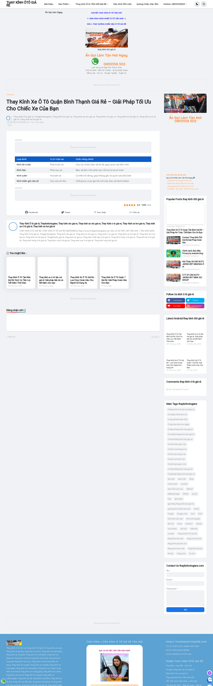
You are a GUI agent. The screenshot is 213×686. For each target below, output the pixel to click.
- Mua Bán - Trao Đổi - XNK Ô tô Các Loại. (182, 189)
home (196, 509)
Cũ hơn (155, 337)
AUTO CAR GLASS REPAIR (177, 650)
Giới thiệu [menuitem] (48, 4)
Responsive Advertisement (106, 84)
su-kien (171, 533)
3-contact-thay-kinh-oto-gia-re (181, 434)
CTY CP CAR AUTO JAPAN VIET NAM (182, 646)
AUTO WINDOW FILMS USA (178, 654)
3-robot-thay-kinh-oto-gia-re (180, 469)
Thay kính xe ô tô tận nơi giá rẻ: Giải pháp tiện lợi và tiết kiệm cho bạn (51, 280)
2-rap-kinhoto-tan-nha (177, 419)
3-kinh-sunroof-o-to (176, 459)
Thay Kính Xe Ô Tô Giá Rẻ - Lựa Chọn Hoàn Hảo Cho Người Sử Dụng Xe (82, 280)
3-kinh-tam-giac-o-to (177, 464)
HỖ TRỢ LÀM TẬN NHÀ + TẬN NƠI (181, 681)
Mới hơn (11, 337)
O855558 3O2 (114, 64)
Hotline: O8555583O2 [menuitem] (174, 4)
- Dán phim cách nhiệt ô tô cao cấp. (180, 183)
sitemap (193, 528)
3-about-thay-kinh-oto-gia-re (180, 429)
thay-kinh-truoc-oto (176, 548)
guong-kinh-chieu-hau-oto (179, 509)
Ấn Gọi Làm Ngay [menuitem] (53, 12)
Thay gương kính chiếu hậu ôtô (180, 677)
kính (200, 514)
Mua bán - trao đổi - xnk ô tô (179, 665)
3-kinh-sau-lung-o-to (177, 454)
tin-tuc (170, 553)
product (189, 523)
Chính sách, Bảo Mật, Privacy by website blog (192, 252)
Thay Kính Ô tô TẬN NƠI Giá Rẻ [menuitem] (91, 4)
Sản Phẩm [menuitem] (63, 4)
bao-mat (182, 479)
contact (184, 484)
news (179, 523)
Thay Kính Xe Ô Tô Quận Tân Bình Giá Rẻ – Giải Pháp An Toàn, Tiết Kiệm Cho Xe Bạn (185, 231)
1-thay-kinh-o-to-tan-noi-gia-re (181, 409)
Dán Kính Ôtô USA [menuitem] (122, 4)
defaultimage (173, 494)
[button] (197, 4)
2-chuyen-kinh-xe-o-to (177, 414)
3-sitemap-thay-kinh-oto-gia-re (181, 474)
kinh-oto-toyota (193, 519)
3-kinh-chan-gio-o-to (177, 444)
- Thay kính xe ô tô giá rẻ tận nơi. (179, 180)
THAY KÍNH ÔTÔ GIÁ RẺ (21, 4)
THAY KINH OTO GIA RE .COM (176, 175)
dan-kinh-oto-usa (175, 489)
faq (169, 499)
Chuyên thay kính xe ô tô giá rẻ (180, 669)
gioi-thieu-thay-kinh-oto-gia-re (181, 504)
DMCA (185, 494)
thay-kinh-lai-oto (194, 538)
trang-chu (181, 553)
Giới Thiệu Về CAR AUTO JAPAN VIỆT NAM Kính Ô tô (193, 264)
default (190, 489)
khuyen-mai (182, 514)
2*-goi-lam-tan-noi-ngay (178, 424)
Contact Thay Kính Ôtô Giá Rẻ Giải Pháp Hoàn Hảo (192, 240)
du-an (194, 494)
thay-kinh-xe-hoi (195, 548)
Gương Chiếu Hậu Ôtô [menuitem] (147, 4)
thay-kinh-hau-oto (175, 538)
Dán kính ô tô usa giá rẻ (177, 673)
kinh (193, 514)
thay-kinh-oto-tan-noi (177, 543)
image (170, 514)
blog (191, 479)
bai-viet (171, 479)
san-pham (172, 528)
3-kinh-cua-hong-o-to (177, 449)
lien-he (171, 523)
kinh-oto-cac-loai (175, 519)
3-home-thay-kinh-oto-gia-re (180, 439)
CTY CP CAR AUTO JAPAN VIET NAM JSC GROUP (192, 277)
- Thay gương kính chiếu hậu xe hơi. (180, 186)
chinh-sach (172, 484)
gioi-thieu (179, 499)
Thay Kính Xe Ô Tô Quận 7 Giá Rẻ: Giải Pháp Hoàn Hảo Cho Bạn (114, 280)
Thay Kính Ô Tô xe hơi (187, 533)
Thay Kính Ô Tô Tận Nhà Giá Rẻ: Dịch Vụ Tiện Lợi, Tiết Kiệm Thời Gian (19, 280)
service (184, 528)
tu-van (192, 553)
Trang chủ (10, 94)
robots (199, 523)
